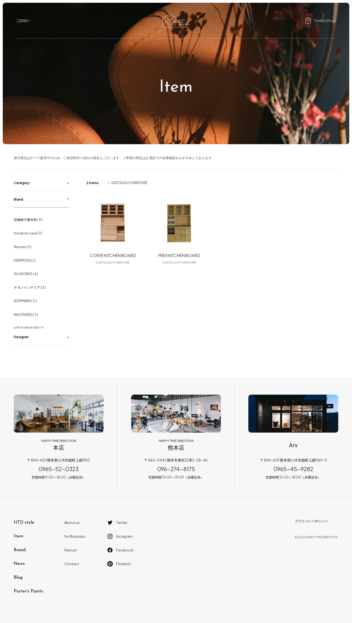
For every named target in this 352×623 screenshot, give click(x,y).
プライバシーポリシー (311, 521)
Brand (20, 550)
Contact (71, 564)
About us (72, 522)
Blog (18, 577)
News (19, 564)
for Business (75, 536)
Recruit (70, 550)
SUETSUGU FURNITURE (129, 183)
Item (18, 536)
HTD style (24, 522)
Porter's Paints (28, 591)
